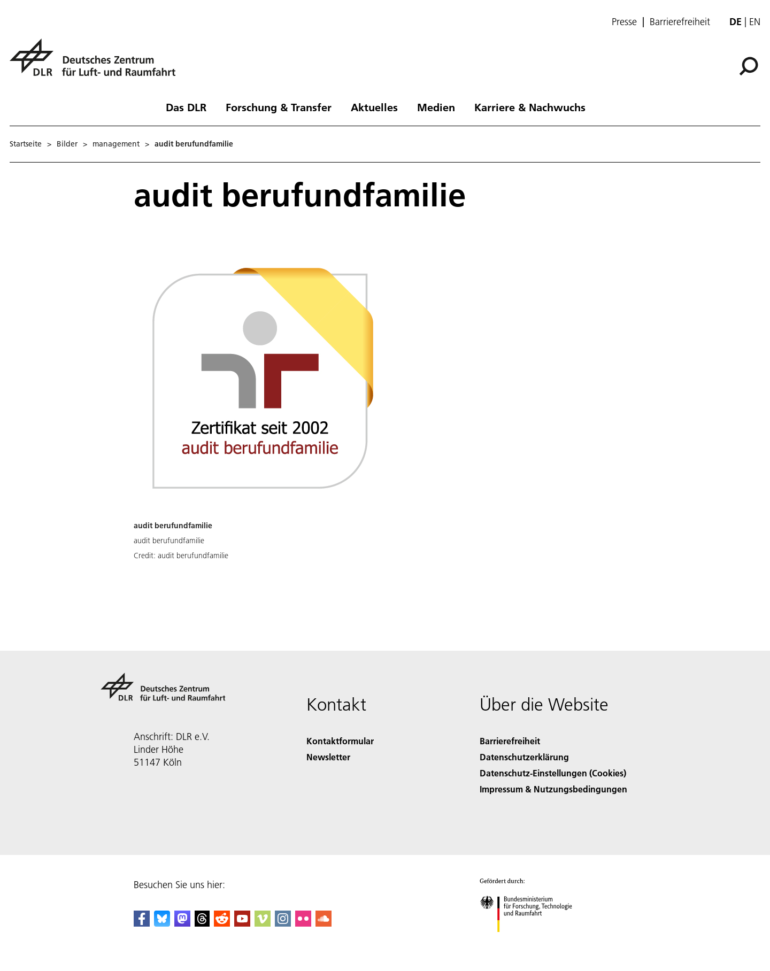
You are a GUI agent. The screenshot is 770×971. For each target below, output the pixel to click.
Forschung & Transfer (279, 107)
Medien (436, 107)
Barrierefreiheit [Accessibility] (510, 740)
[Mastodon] (182, 923)
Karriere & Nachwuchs (530, 107)
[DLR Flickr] (303, 923)
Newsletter (328, 756)
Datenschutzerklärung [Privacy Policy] (524, 756)
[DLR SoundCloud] (323, 923)
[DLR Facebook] (142, 923)
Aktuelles (374, 107)
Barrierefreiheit (680, 22)
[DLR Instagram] (283, 923)
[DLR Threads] (202, 923)
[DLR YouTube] (242, 923)
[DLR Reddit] (222, 923)
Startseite (26, 144)
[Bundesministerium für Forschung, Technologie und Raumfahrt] (532, 941)
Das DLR (186, 107)
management (116, 144)
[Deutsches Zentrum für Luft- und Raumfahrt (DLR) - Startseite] (97, 63)
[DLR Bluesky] (162, 923)
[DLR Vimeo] (263, 923)
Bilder (67, 144)
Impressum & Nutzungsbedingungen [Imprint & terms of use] (553, 789)
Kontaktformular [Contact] (340, 740)
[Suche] (748, 66)
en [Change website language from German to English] (754, 22)
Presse (624, 22)
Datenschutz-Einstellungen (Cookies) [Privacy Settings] (553, 773)
